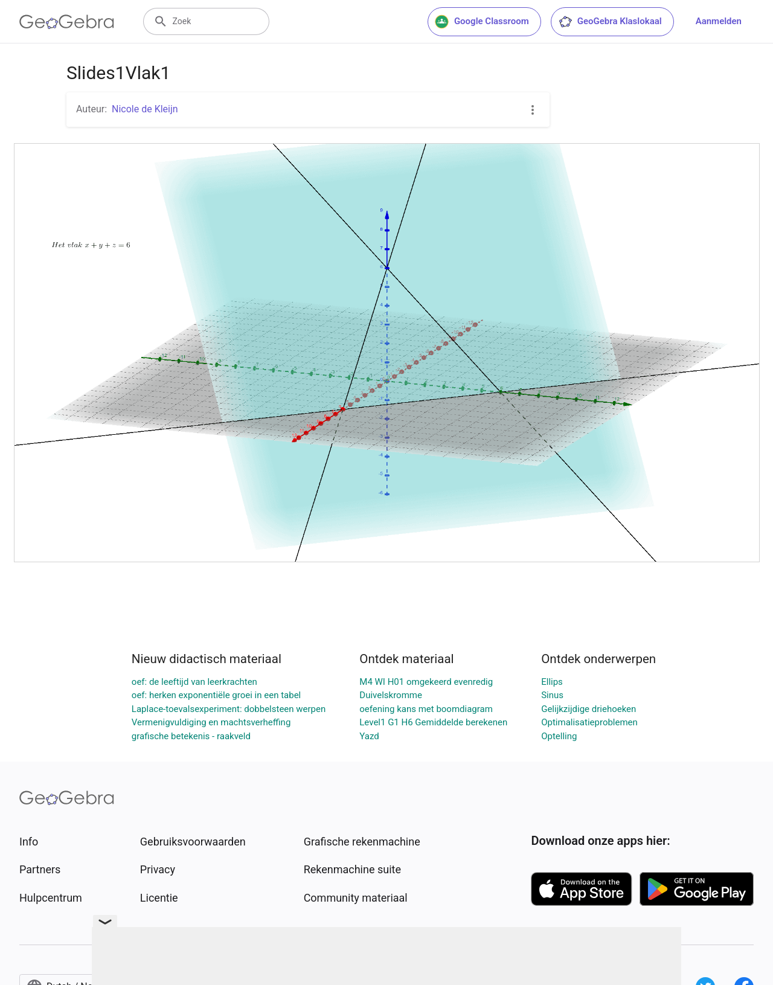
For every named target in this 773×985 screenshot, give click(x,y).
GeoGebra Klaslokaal (610, 21)
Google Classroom (482, 21)
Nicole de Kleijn (145, 109)
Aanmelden (719, 21)
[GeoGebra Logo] (66, 21)
